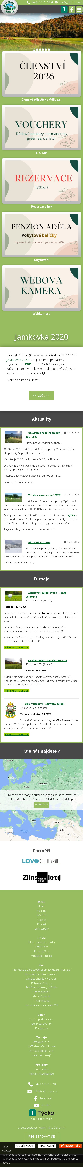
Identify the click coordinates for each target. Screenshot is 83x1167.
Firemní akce (41, 1069)
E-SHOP (41, 915)
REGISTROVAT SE (41, 1136)
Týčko (71, 515)
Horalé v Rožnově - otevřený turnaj (43, 703)
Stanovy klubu (42, 992)
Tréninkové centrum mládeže (41, 974)
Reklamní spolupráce (41, 1073)
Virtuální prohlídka (41, 956)
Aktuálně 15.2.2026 (39, 542)
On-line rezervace (41, 1119)
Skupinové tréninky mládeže (41, 987)
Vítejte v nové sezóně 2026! (44, 495)
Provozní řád (41, 951)
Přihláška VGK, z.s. (41, 983)
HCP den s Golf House (41, 1046)
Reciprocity (41, 1028)
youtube (45, 1105)
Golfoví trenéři (41, 996)
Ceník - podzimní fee (41, 1019)
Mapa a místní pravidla (41, 942)
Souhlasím (41, 804)
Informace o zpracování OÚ (41, 1005)
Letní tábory (42, 928)
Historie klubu (42, 1001)
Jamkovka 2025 (41, 1042)
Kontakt (41, 924)
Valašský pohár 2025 (41, 1051)
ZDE (28, 364)
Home (41, 906)
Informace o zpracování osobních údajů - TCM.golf (41, 969)
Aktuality (41, 419)
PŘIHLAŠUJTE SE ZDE (17, 647)
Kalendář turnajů (41, 1055)
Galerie (41, 920)
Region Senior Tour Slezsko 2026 (47, 660)
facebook (45, 1098)
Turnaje (41, 579)
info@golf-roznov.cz (71, 2)
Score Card (41, 947)
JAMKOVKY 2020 (18, 360)
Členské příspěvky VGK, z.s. (41, 978)
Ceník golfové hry (41, 1023)
